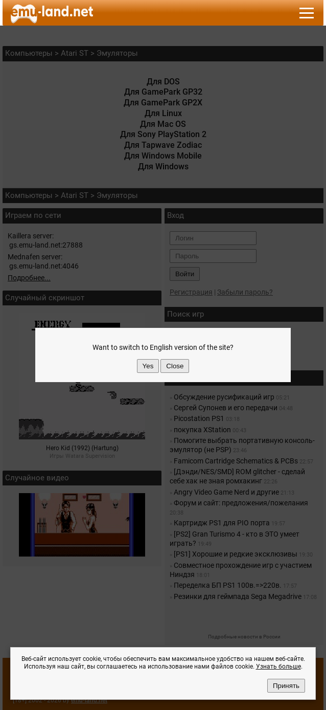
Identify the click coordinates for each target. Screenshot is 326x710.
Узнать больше (278, 666)
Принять (286, 686)
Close (174, 366)
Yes (148, 366)
